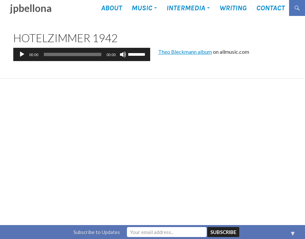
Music (142, 8)
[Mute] (123, 54)
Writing (233, 8)
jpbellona (31, 8)
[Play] (22, 54)
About (111, 8)
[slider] (72, 54)
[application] (81, 54)
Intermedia (185, 8)
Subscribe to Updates (96, 232)
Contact (270, 8)
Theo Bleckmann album (185, 51)
